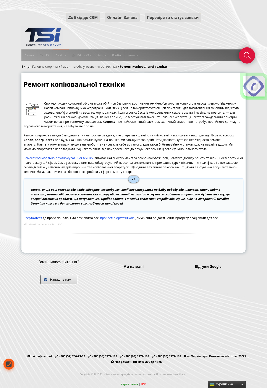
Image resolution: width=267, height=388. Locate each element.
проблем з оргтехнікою (117, 218)
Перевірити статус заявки (173, 17)
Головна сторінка (45, 66)
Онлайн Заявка (122, 17)
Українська (221, 384)
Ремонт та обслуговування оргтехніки (89, 66)
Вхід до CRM (83, 17)
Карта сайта (129, 384)
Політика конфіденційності (171, 374)
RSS (143, 384)
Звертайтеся (33, 218)
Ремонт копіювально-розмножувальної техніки (59, 158)
